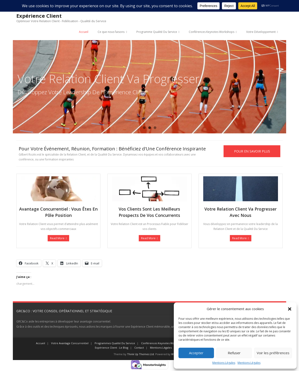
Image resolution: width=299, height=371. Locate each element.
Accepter (196, 352)
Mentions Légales (223, 363)
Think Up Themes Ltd (140, 354)
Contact (139, 347)
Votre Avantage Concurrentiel (70, 343)
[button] (289, 309)
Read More (57, 238)
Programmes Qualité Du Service (115, 343)
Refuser (234, 352)
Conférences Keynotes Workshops (211, 32)
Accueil (83, 32)
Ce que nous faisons (111, 32)
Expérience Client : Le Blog (111, 347)
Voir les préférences (273, 352)
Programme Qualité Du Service (156, 32)
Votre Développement (261, 32)
